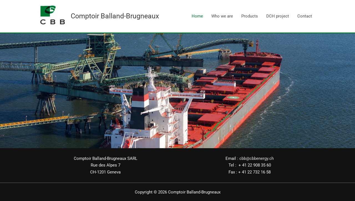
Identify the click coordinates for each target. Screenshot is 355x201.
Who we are (222, 16)
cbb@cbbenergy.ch (256, 157)
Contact (304, 16)
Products (249, 16)
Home (197, 16)
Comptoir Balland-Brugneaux (115, 16)
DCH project (277, 16)
